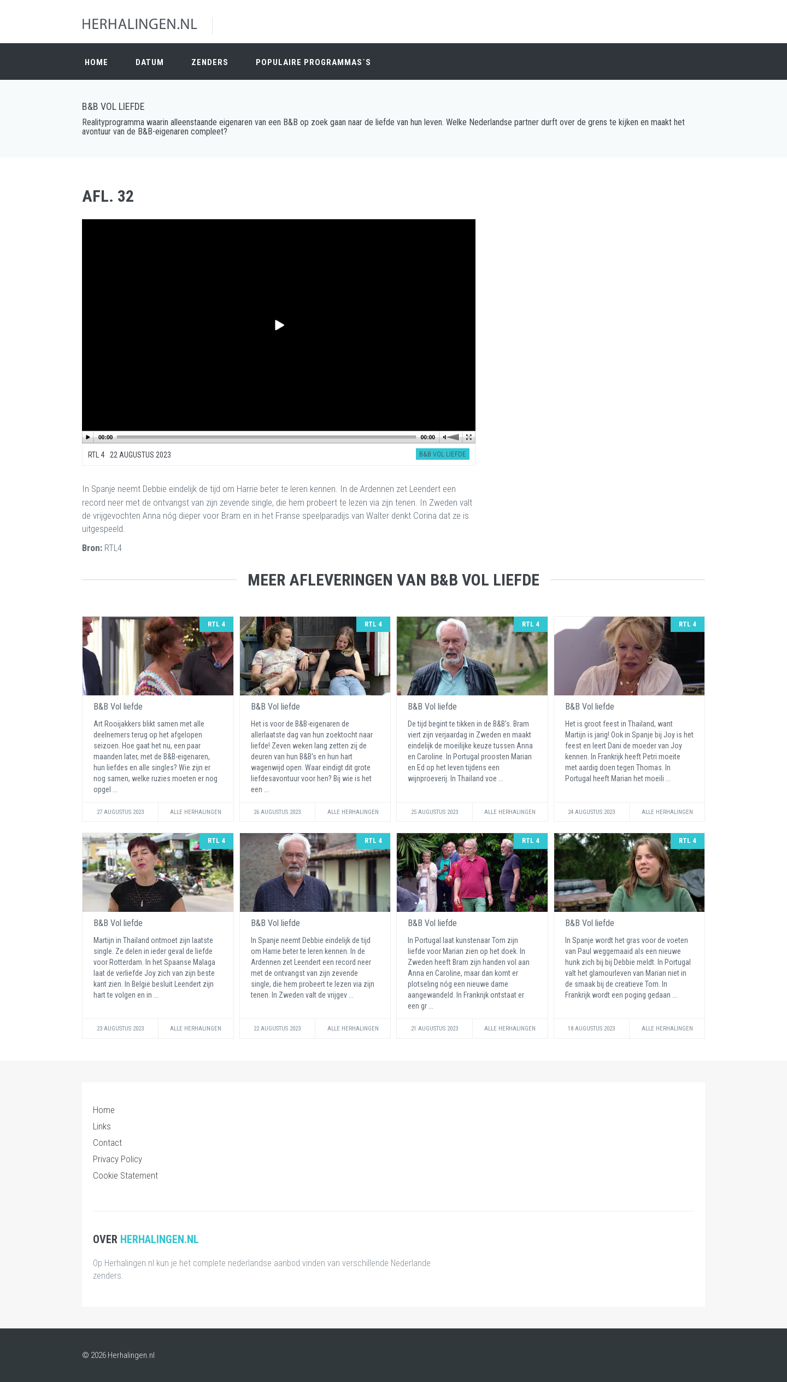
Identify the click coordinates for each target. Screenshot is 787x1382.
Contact (107, 1142)
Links (102, 1126)
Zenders (209, 61)
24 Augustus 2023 (591, 812)
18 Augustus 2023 (591, 1028)
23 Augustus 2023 (120, 1028)
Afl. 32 (108, 196)
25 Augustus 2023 (434, 812)
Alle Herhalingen (195, 812)
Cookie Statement (125, 1175)
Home (96, 61)
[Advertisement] (606, 244)
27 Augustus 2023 (120, 812)
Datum (150, 61)
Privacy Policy (117, 1158)
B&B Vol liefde (113, 106)
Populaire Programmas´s (313, 61)
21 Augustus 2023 (434, 1028)
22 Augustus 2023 (277, 1028)
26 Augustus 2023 (277, 812)
